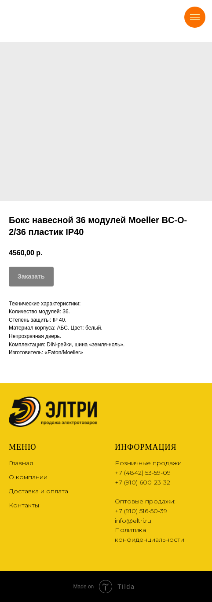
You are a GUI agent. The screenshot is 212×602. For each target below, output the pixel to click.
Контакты (24, 505)
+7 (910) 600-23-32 (142, 482)
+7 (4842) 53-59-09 (143, 473)
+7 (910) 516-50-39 (141, 511)
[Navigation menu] (195, 17)
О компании (28, 477)
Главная (21, 463)
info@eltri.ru (133, 521)
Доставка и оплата (38, 491)
